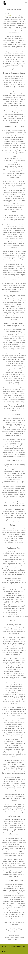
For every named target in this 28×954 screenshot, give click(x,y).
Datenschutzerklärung (15, 948)
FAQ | (10, 948)
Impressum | (6, 948)
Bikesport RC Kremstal (9, 16)
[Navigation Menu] (26, 3)
